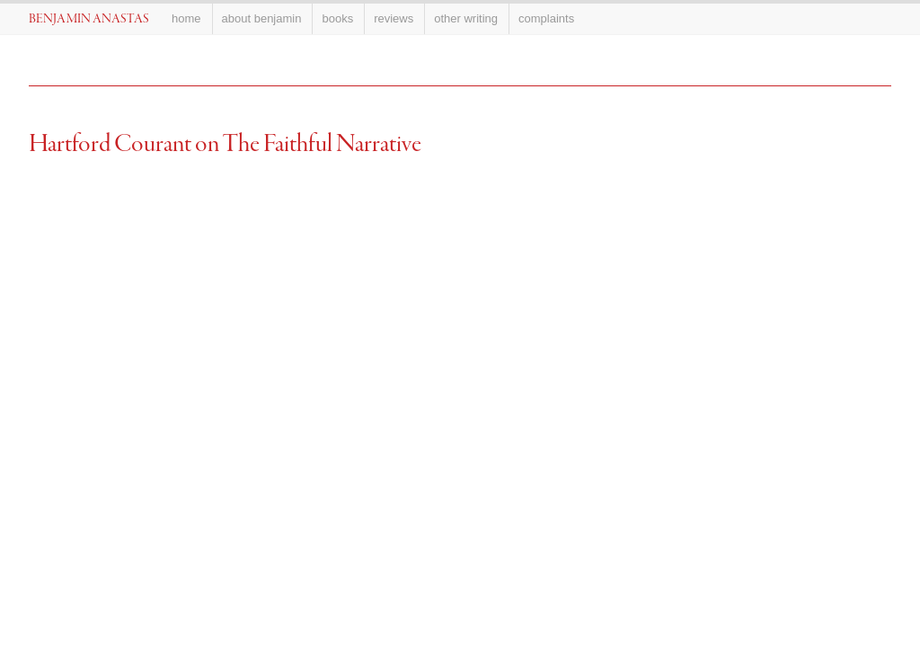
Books (337, 18)
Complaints (546, 18)
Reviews (393, 18)
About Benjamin (262, 18)
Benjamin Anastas (89, 19)
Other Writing (466, 18)
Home (186, 18)
